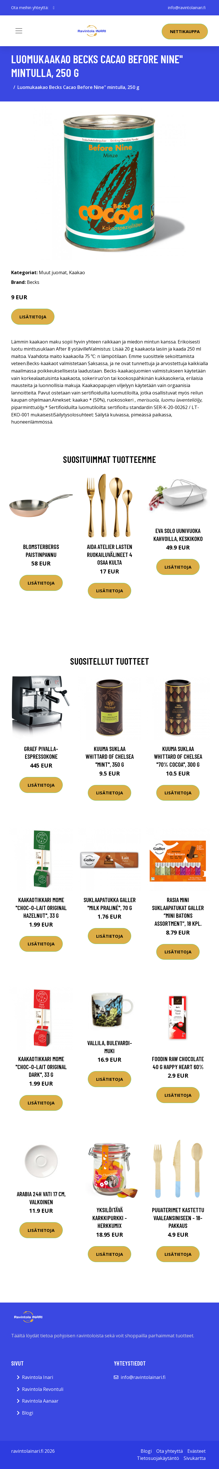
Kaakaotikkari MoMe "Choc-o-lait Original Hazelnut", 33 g (41, 907)
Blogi (27, 1413)
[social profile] (54, 7)
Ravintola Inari (37, 1377)
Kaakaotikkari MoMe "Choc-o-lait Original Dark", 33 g (41, 1066)
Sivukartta (195, 1458)
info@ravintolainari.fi (187, 7)
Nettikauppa (185, 31)
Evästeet (196, 1451)
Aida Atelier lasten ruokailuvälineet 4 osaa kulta (109, 554)
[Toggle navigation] (19, 30)
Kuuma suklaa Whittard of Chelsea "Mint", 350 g (110, 756)
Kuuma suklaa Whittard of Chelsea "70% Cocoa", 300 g (178, 756)
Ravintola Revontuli (42, 1389)
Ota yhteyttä (169, 1451)
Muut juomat (53, 272)
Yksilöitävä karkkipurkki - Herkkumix (109, 1217)
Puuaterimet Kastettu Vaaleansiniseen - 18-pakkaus (178, 1217)
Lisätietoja (32, 317)
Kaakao (77, 272)
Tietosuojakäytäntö (158, 1458)
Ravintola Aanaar (40, 1401)
